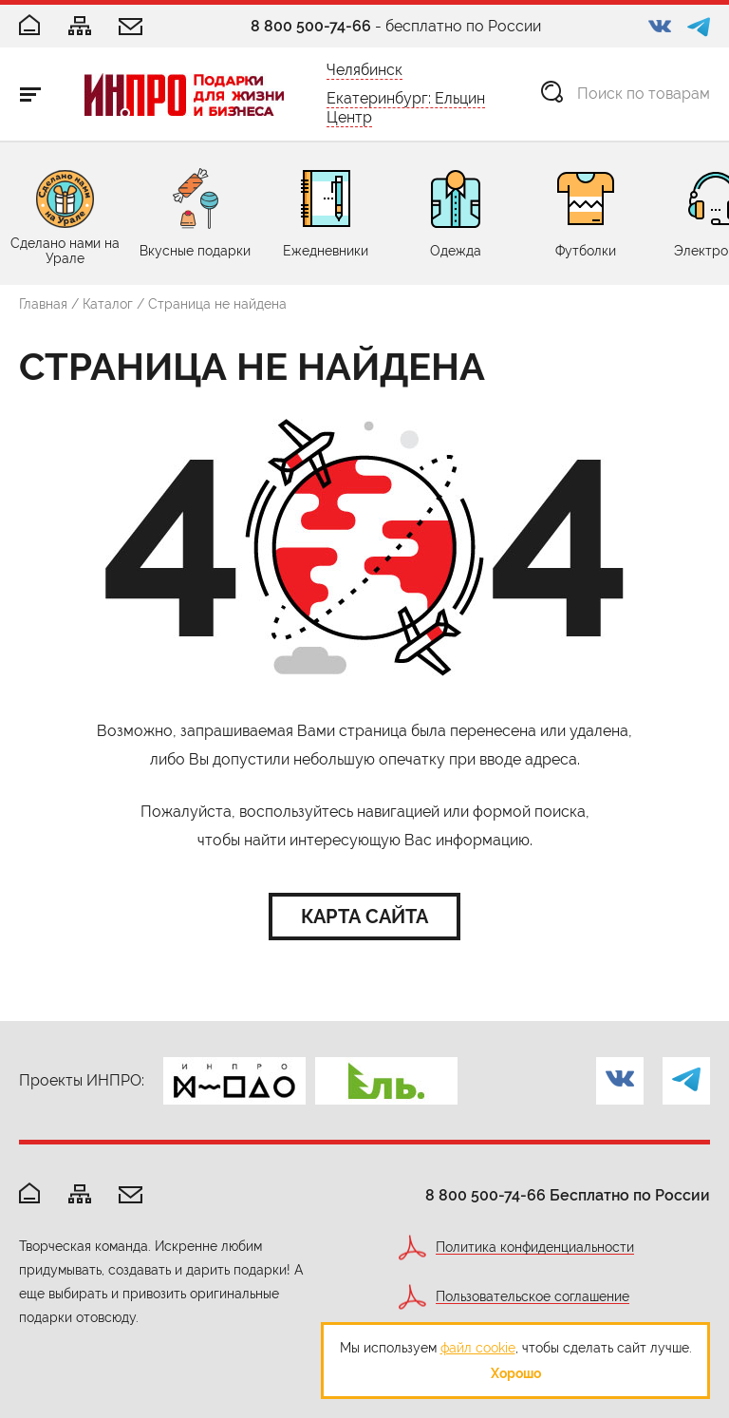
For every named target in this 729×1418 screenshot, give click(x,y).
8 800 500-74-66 (311, 26)
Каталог (108, 304)
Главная (43, 304)
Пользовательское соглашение (532, 1297)
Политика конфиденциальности (535, 1247)
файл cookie (477, 1347)
